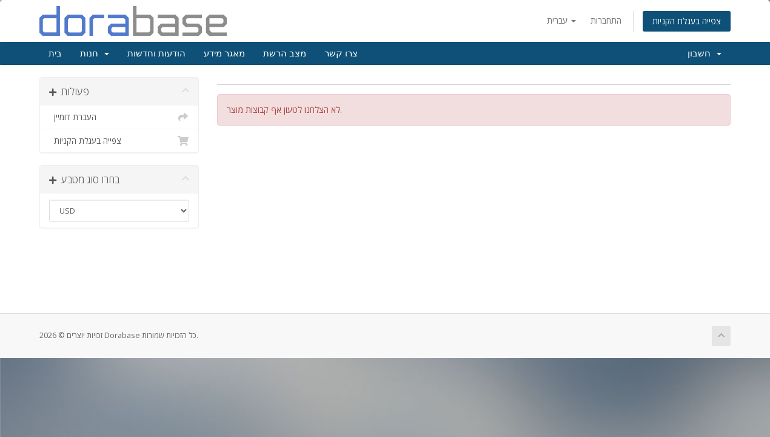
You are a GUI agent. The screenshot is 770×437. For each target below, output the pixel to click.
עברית (561, 20)
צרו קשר (341, 53)
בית (55, 53)
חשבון (704, 53)
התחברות (606, 20)
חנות (94, 53)
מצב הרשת (284, 53)
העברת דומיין (119, 117)
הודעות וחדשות (156, 53)
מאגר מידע (224, 53)
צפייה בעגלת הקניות (686, 21)
